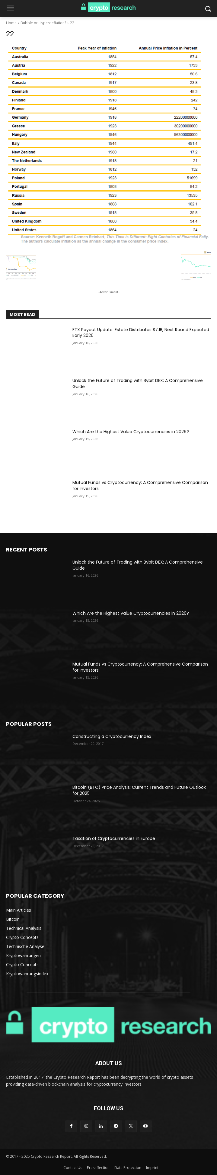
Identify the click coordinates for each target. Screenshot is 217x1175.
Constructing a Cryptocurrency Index (111, 736)
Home (11, 22)
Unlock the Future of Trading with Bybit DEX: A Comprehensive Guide (137, 383)
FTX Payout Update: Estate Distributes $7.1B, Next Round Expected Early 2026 (140, 333)
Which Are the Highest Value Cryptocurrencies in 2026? (130, 432)
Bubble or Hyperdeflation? (43, 22)
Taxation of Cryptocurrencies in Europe (113, 838)
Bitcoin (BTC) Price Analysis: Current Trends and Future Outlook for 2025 (139, 790)
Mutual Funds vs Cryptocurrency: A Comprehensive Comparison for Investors (140, 485)
